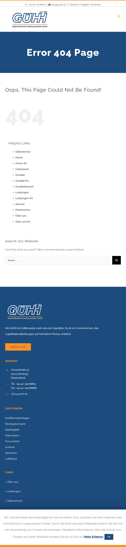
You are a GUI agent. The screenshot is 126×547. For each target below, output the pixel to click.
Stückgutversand (15, 423)
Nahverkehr (12, 435)
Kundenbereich (24, 186)
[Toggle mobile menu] (119, 16)
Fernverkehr (12, 441)
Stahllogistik (12, 429)
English (85, 4)
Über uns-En (22, 221)
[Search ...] (58, 260)
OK (109, 537)
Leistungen (22, 192)
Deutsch (74, 4)
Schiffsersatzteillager (17, 418)
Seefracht (11, 453)
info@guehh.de (58, 4)
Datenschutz (22, 151)
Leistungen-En (24, 198)
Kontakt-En (22, 180)
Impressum (22, 169)
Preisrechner (22, 209)
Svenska (96, 4)
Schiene (10, 447)
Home (19, 157)
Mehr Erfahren (93, 536)
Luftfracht (11, 458)
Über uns (20, 215)
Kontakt (20, 175)
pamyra (19, 204)
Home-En (21, 163)
